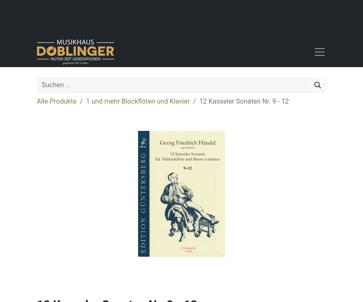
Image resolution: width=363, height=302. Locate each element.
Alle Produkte (57, 101)
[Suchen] (317, 85)
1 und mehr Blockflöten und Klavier (138, 101)
